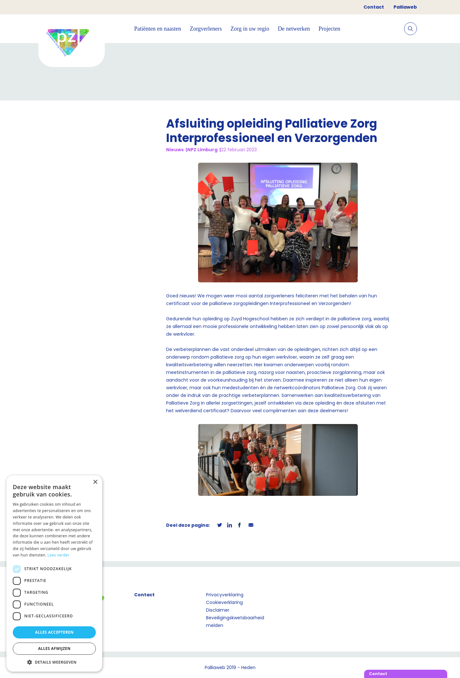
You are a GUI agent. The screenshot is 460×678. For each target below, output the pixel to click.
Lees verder (59, 555)
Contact (374, 7)
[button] (54, 662)
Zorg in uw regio (250, 29)
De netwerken (294, 29)
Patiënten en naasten (157, 29)
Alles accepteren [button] (54, 632)
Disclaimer (217, 610)
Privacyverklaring (224, 595)
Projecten (329, 29)
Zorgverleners (206, 29)
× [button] (95, 482)
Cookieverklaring (224, 602)
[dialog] (54, 573)
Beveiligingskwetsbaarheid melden (235, 622)
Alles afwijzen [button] (54, 648)
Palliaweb (405, 7)
